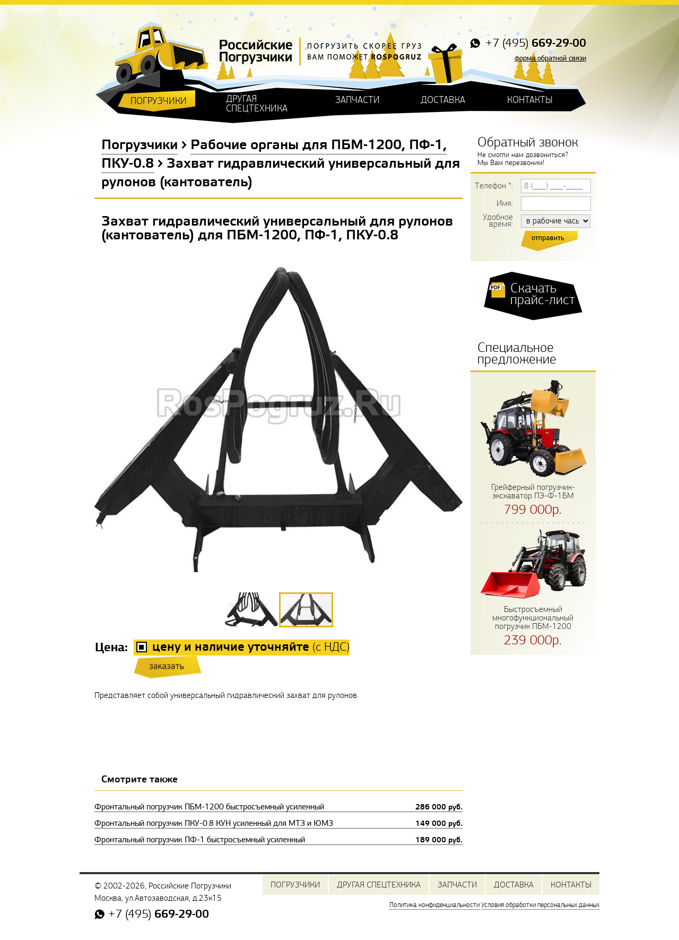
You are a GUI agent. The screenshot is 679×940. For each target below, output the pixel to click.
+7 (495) (534, 43)
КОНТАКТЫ (530, 100)
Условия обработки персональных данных (540, 905)
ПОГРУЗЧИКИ (158, 101)
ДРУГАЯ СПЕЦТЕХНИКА (257, 103)
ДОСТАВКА (443, 100)
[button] (252, 609)
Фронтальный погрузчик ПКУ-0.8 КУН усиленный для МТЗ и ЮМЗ (278, 823)
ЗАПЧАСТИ (357, 100)
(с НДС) (251, 647)
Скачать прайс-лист (542, 294)
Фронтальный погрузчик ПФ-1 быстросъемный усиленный (278, 839)
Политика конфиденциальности (434, 905)
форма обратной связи (550, 58)
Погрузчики (139, 145)
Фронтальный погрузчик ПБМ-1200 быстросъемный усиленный (278, 806)
